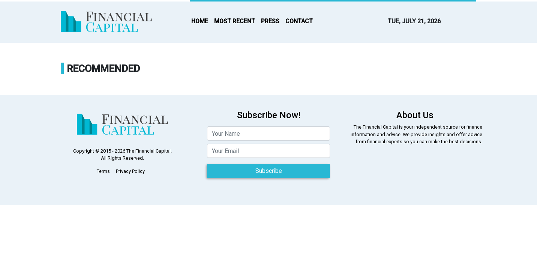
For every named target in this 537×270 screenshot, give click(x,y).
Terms (103, 171)
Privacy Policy (130, 171)
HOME (199, 21)
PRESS (270, 21)
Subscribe (268, 170)
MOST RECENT (234, 21)
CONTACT (299, 21)
